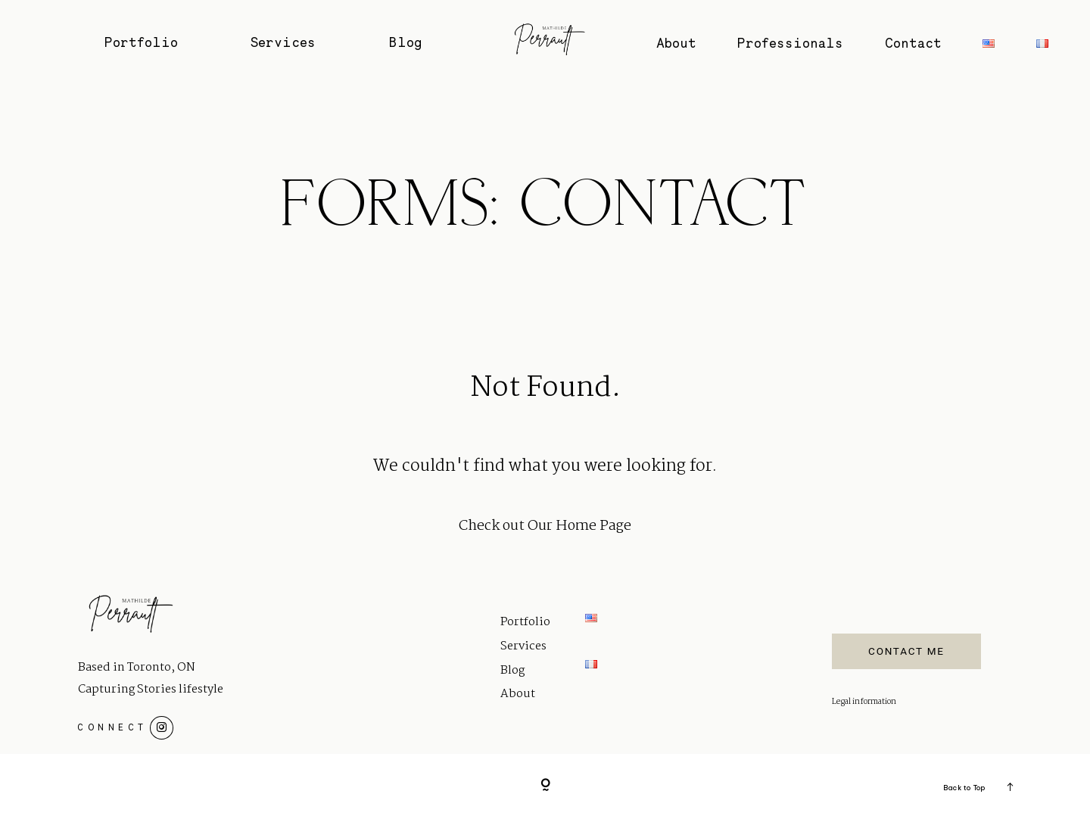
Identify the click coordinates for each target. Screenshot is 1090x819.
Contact (913, 43)
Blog (405, 42)
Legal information (864, 702)
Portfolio (141, 42)
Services (283, 42)
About (676, 43)
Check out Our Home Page (545, 526)
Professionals (790, 43)
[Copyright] (545, 786)
